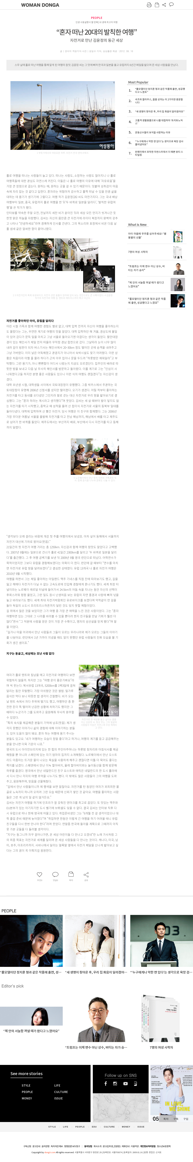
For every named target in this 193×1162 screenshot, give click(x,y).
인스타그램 (115, 1083)
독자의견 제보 (57, 1146)
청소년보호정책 (163, 1146)
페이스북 (106, 1083)
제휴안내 (125, 1146)
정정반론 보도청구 (72, 1146)
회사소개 (97, 1146)
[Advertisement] (54, 507)
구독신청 (27, 1146)
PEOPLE (96, 18)
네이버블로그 (135, 1083)
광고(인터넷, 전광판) (111, 1146)
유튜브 (125, 1083)
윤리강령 (45, 1146)
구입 (185, 1119)
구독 (175, 1119)
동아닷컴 (88, 1146)
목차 (165, 1119)
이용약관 (135, 1146)
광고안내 (36, 1146)
